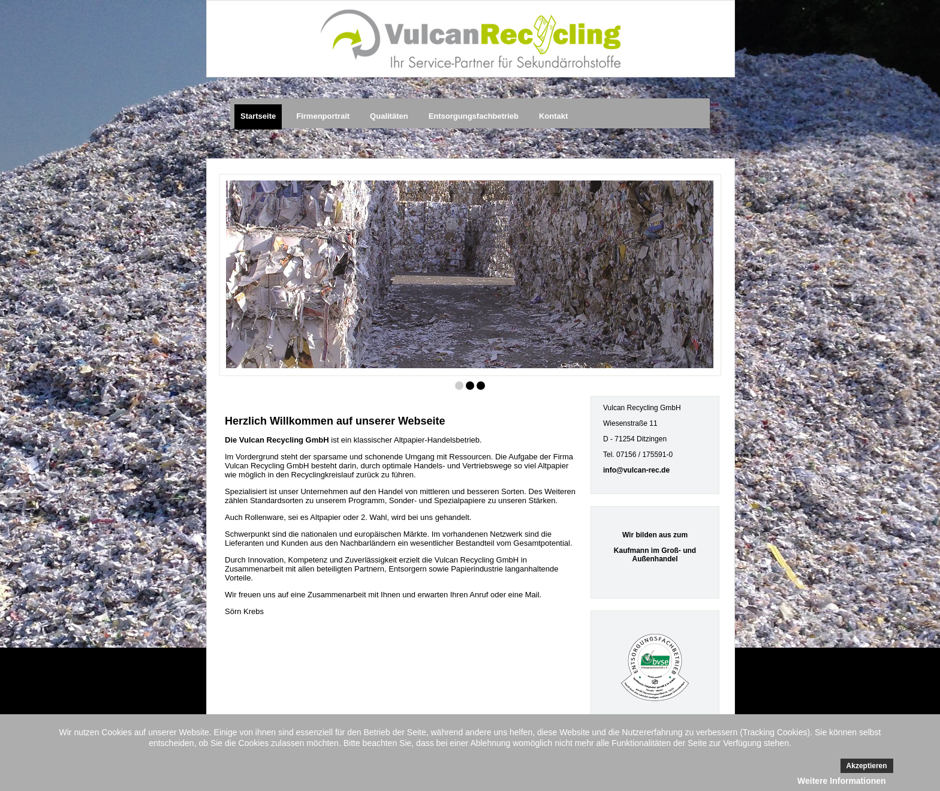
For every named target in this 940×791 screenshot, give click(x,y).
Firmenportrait (323, 116)
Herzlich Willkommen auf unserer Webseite (335, 421)
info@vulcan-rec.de (636, 470)
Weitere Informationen (841, 781)
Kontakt (553, 116)
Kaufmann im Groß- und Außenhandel (655, 554)
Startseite (258, 116)
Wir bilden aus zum (655, 535)
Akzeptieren (866, 766)
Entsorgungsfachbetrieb (474, 116)
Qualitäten (389, 116)
